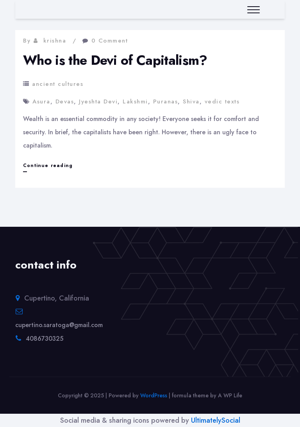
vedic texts (222, 101)
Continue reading (48, 165)
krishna (54, 40)
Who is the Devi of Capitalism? (115, 60)
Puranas (165, 101)
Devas (64, 101)
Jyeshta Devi (98, 101)
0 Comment (109, 40)
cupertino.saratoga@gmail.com (59, 324)
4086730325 (44, 338)
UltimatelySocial (215, 420)
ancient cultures (57, 84)
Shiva (191, 101)
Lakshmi (135, 101)
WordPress (153, 395)
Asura (41, 101)
